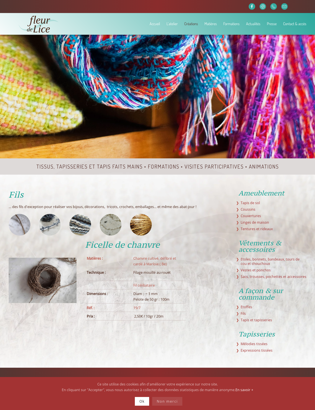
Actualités (253, 23)
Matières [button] (210, 23)
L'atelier (172, 23)
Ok (142, 401)
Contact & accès (294, 23)
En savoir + (244, 389)
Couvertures (251, 215)
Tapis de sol (250, 202)
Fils (243, 313)
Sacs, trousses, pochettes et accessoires (273, 276)
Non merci (167, 401)
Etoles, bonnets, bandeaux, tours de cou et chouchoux (270, 261)
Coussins (248, 209)
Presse (272, 23)
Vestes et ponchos (256, 270)
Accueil (155, 23)
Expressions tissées (257, 350)
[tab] (19, 225)
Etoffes (246, 307)
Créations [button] (191, 23)
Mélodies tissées (254, 343)
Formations (231, 23)
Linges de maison (255, 222)
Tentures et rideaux (257, 228)
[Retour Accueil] (54, 24)
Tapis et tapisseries (256, 320)
